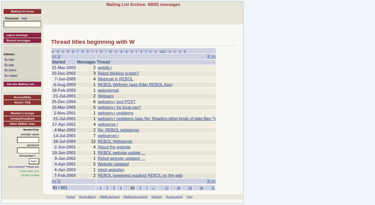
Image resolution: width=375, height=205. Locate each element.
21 (213, 188)
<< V (56, 56)
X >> (211, 56)
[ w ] (163, 51)
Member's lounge (22, 113)
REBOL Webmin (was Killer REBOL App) (135, 85)
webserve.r (108, 124)
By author (10, 70)
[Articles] (156, 196)
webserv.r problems (115, 113)
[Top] (189, 196)
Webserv (106, 96)
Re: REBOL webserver (118, 130)
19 (190, 188)
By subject (11, 75)
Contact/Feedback (22, 118)
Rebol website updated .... (122, 158)
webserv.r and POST (117, 102)
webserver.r (108, 136)
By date (9, 65)
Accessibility (22, 97)
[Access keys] (174, 196)
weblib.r (105, 67)
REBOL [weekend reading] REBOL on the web (140, 175)
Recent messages (18, 40)
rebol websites (111, 170)
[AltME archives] (110, 196)
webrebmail (108, 90)
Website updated (113, 164)
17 (167, 188)
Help (24, 18)
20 (201, 188)
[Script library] (87, 196)
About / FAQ (22, 102)
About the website (114, 147)
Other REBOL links (22, 123)
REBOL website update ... (121, 153)
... (153, 188)
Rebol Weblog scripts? (118, 73)
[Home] (70, 196)
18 (178, 188)
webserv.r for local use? (119, 107)
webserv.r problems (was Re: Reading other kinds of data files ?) (157, 119)
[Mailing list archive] (135, 196)
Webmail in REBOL (115, 79)
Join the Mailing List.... (21, 84)
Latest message (17, 35)
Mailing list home (22, 11)
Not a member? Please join (23, 166)
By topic (9, 59)
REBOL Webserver (115, 141)
